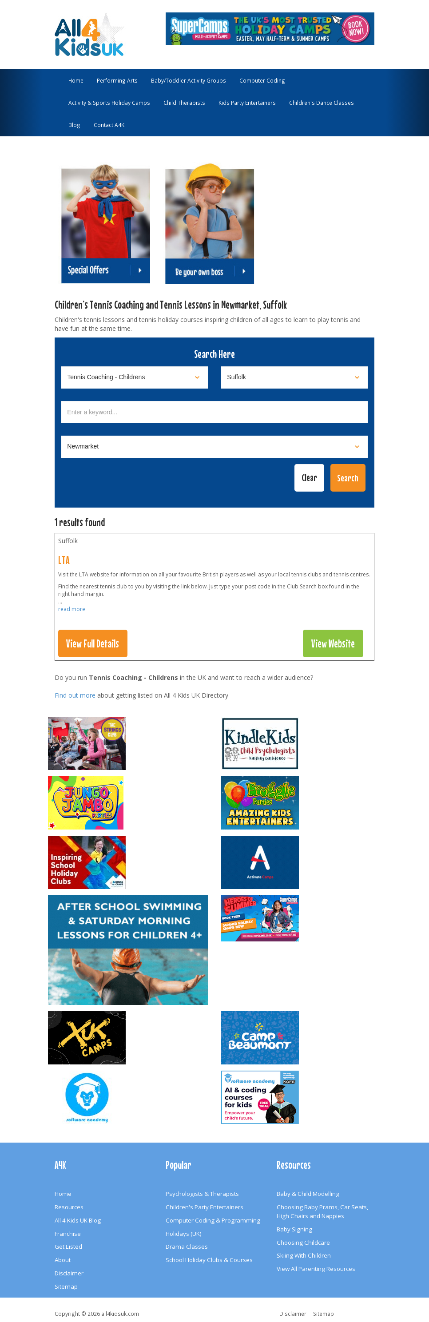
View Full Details (92, 643)
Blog (74, 124)
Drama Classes (187, 1247)
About (63, 1260)
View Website (333, 643)
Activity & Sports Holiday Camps (109, 102)
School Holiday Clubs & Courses (209, 1260)
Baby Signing (294, 1229)
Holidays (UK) (184, 1234)
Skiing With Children (304, 1255)
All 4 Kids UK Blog (78, 1220)
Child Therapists (184, 102)
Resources (69, 1207)
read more (71, 609)
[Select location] (294, 377)
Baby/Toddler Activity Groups (188, 80)
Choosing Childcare (303, 1243)
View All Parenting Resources (316, 1269)
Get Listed (68, 1247)
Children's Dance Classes (321, 102)
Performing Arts (117, 80)
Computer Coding (262, 80)
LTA (64, 560)
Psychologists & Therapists (202, 1194)
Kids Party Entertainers (247, 102)
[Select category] (134, 377)
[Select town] (214, 447)
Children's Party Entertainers (204, 1207)
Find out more (75, 695)
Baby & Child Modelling (308, 1194)
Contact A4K (109, 124)
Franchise (68, 1234)
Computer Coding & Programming (213, 1220)
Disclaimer (69, 1273)
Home (75, 80)
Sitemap (66, 1286)
